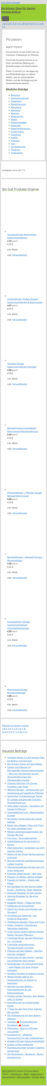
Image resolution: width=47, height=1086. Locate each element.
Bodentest (16, 125)
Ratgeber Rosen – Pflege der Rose (24, 902)
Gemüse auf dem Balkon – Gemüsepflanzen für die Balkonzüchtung (20, 989)
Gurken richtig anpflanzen (20, 1044)
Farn (13, 143)
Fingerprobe (17, 152)
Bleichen (15, 113)
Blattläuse (15, 110)
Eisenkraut (16, 134)
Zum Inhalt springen (10, 2)
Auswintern (16, 101)
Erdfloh (14, 137)
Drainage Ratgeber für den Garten (24, 892)
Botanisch (15, 95)
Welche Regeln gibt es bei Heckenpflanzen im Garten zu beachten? (22, 980)
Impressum (16, 1074)
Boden (14, 119)
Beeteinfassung (18, 104)
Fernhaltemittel (18, 146)
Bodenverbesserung (20, 128)
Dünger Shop (38, 1077)
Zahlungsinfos (23, 1077)
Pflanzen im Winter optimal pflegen (25, 876)
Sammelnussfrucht (20, 98)
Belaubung (16, 107)
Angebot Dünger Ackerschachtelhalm (26, 1041)
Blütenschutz (17, 116)
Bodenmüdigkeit (19, 122)
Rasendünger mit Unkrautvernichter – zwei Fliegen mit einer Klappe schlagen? (25, 967)
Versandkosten (19, 254)
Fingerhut (15, 149)
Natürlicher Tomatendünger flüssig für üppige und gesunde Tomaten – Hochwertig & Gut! (24, 799)
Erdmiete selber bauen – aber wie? (24, 873)
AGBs (26, 1074)
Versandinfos (8, 1077)
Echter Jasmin (17, 131)
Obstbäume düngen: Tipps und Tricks (26, 922)
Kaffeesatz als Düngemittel (20, 905)
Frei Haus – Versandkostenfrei (22, 838)
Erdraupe (15, 140)
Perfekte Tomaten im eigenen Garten (25, 973)
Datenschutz (37, 1074)
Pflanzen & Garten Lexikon (15, 725)
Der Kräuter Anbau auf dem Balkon (24, 764)
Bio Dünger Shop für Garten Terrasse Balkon (18, 10)
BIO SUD (6, 1071)
